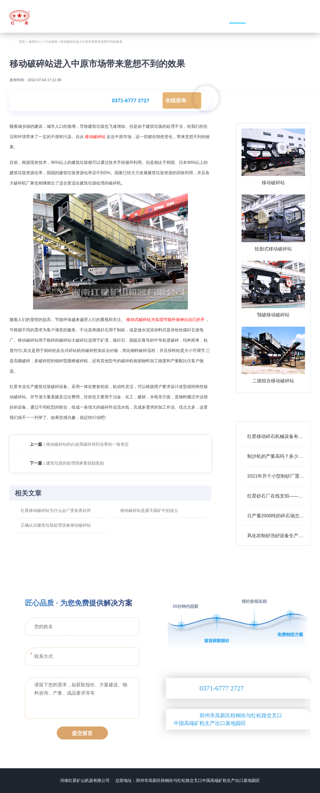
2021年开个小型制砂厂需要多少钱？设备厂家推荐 (276, 476)
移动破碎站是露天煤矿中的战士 (149, 510)
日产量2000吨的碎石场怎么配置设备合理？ (276, 515)
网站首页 (141, 17)
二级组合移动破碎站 (273, 380)
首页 (22, 42)
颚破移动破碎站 (273, 314)
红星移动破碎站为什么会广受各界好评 (56, 510)
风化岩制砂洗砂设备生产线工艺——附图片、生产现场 (276, 535)
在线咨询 (175, 100)
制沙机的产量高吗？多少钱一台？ (276, 456)
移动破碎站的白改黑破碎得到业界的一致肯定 (87, 444)
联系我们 (301, 17)
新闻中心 (237, 17)
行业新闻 (51, 42)
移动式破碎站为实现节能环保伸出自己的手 (165, 319)
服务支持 (269, 17)
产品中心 (205, 17)
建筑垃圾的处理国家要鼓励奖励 (75, 463)
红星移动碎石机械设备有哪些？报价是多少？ (276, 436)
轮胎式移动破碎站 (273, 248)
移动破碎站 (95, 136)
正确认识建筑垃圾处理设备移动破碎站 (56, 525)
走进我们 (173, 17)
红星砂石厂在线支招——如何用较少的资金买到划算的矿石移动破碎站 (276, 496)
